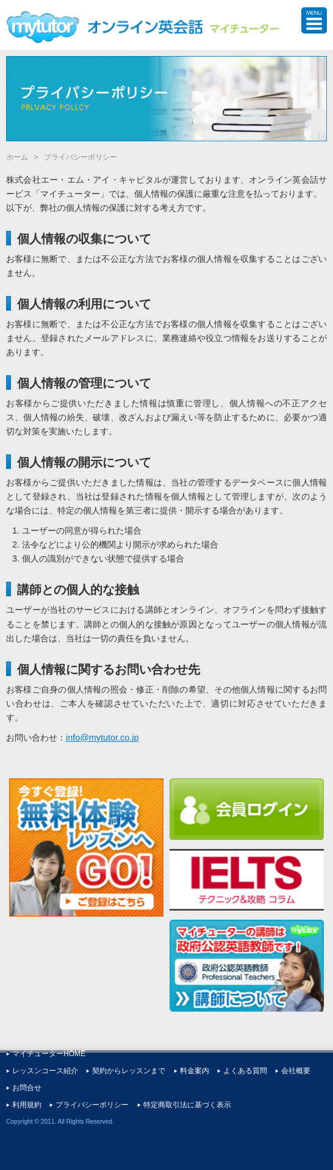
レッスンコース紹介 (45, 1070)
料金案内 (194, 1070)
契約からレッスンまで (128, 1070)
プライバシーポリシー (92, 1105)
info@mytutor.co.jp (102, 737)
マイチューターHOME (48, 1053)
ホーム (17, 157)
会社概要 (295, 1070)
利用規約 (26, 1105)
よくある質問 (245, 1070)
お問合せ (26, 1088)
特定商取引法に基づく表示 (187, 1105)
